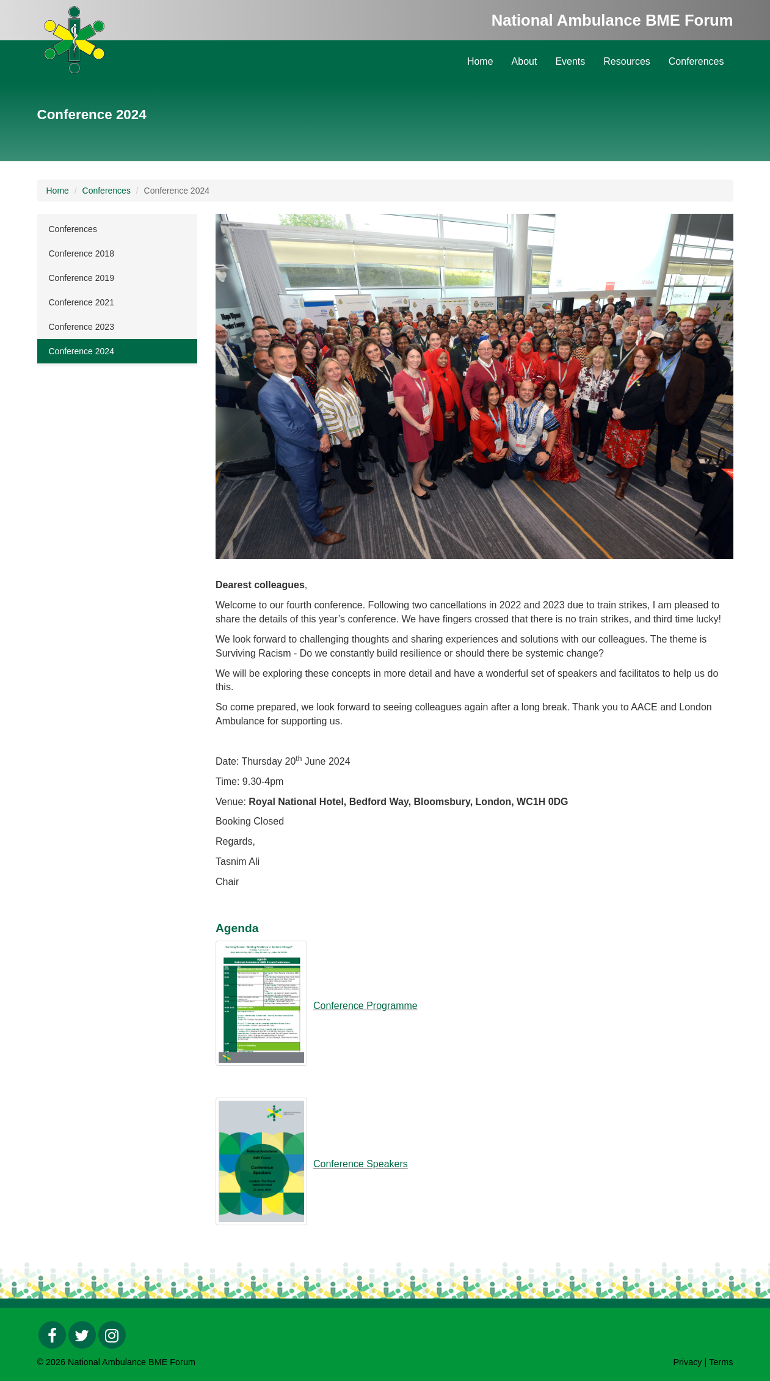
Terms (721, 1362)
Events (570, 61)
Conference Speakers (360, 1164)
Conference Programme (365, 1005)
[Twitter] (82, 1335)
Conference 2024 (81, 351)
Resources (626, 61)
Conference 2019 (81, 278)
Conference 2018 (81, 253)
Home (480, 61)
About (524, 61)
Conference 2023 (81, 327)
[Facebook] (52, 1335)
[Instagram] (112, 1335)
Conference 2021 (81, 302)
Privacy (687, 1362)
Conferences (696, 61)
